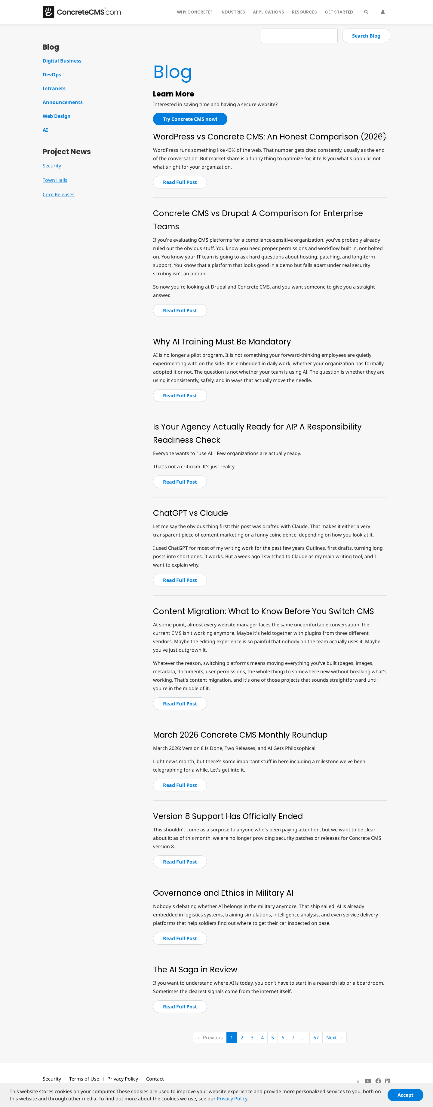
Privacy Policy (122, 1078)
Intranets (54, 88)
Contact (155, 1078)
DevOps (52, 74)
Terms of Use (84, 1078)
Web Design (57, 116)
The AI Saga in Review (195, 969)
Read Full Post (180, 182)
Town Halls (55, 180)
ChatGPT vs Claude (190, 513)
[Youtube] (368, 1081)
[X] (358, 1081)
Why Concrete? (195, 12)
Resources (304, 12)
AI (45, 130)
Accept (405, 1097)
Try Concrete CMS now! (190, 119)
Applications (268, 12)
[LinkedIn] (387, 1081)
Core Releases (59, 194)
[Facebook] (378, 1081)
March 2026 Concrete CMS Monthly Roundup (240, 734)
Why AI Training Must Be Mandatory (222, 341)
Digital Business (62, 60)
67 (316, 1037)
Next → (334, 1037)
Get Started (339, 12)
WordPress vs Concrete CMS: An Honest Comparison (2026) (269, 136)
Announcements (63, 102)
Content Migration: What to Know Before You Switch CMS (263, 611)
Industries (232, 12)
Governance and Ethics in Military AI (223, 893)
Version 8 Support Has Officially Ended (228, 816)
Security (52, 165)
